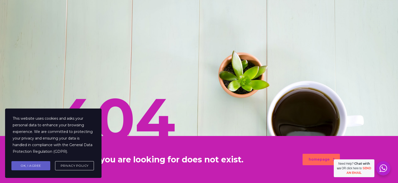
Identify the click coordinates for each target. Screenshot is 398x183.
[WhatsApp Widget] (383, 168)
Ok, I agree (31, 165)
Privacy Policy (75, 165)
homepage (322, 159)
